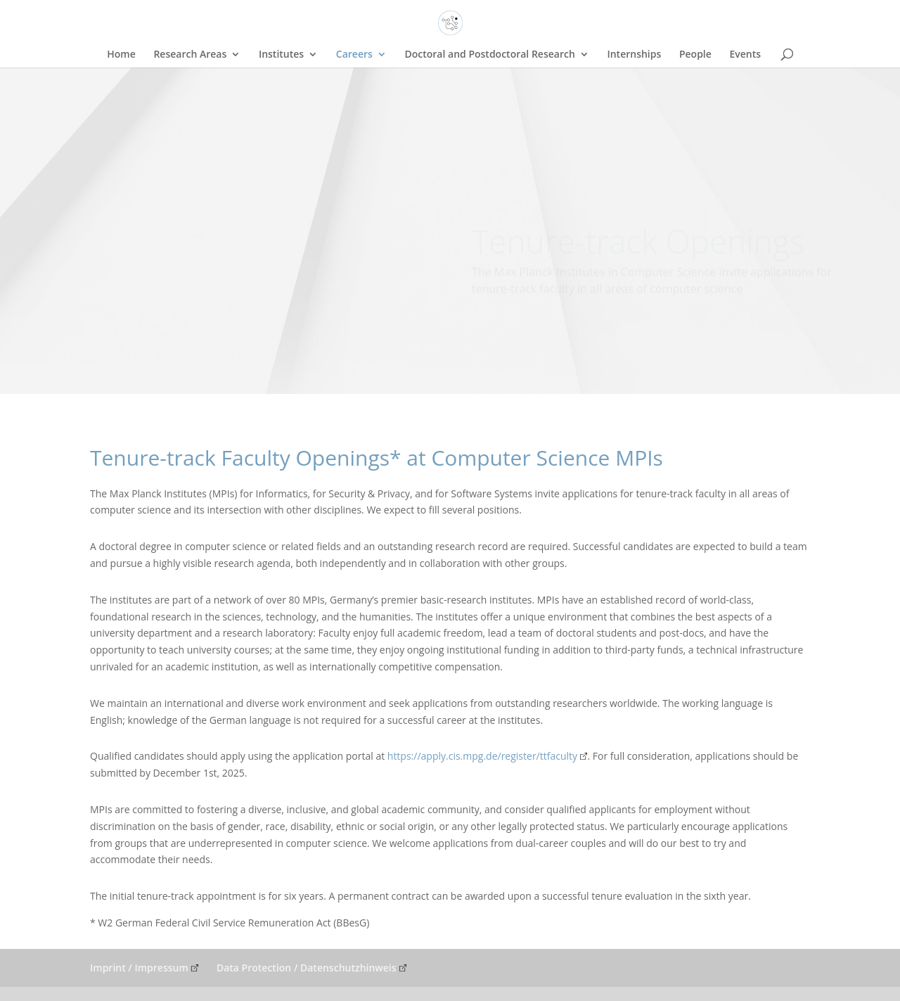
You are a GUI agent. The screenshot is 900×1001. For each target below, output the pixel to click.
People (695, 54)
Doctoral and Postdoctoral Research (489, 54)
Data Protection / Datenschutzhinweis (307, 967)
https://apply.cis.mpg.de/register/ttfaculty (482, 756)
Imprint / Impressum (139, 967)
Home (121, 54)
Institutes (281, 54)
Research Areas (189, 54)
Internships (634, 54)
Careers (354, 54)
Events (745, 54)
